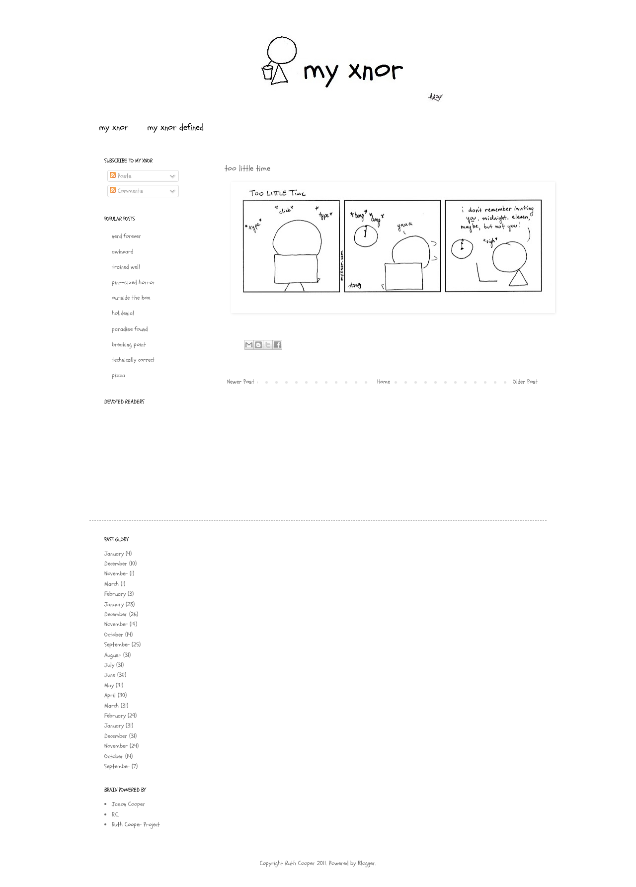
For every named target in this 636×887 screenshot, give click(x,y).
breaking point (129, 344)
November (116, 573)
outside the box (131, 298)
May (109, 685)
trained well (126, 267)
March (111, 584)
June (109, 675)
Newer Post (240, 382)
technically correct (133, 360)
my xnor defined (175, 127)
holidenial (123, 313)
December (115, 563)
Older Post (525, 382)
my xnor (113, 127)
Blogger (366, 863)
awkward (122, 251)
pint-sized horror (133, 282)
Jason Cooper (128, 804)
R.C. (115, 814)
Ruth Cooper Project (136, 824)
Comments (126, 191)
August (112, 655)
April (110, 695)
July (109, 665)
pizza (118, 375)
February (115, 594)
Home (383, 382)
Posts (121, 176)
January (114, 554)
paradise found (130, 329)
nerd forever (126, 236)
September (117, 644)
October (113, 635)
